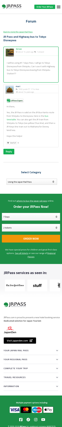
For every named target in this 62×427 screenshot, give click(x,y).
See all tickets (21, 253)
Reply (9, 151)
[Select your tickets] (31, 228)
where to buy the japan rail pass (31, 201)
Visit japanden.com (20, 340)
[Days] (31, 217)
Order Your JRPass (45, 6)
